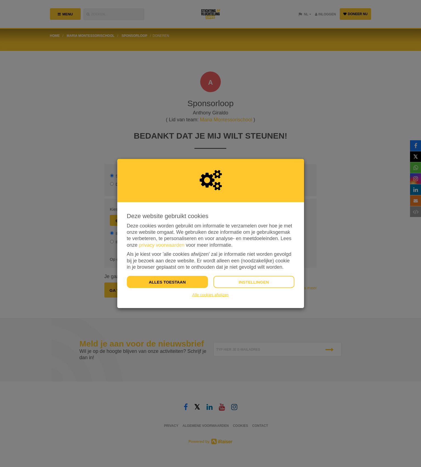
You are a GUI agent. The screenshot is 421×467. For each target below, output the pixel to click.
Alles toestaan (167, 282)
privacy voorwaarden (162, 245)
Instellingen (254, 282)
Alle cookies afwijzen (210, 295)
